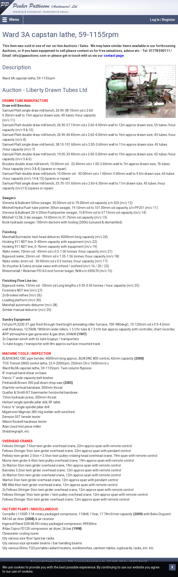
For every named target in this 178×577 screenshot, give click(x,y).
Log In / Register (162, 20)
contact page (114, 55)
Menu (14, 19)
